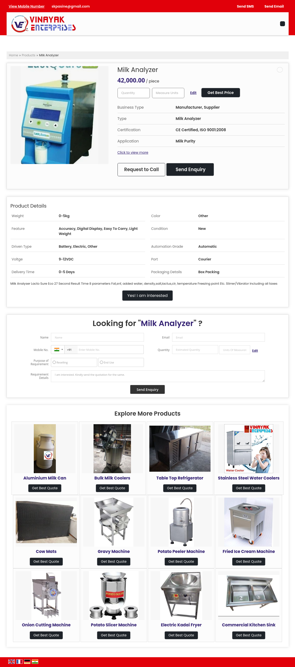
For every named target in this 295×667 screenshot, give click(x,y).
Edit (193, 92)
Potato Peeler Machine (181, 551)
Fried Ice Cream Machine (249, 551)
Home (13, 55)
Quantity (163, 350)
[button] (27, 6)
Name (44, 337)
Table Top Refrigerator (179, 478)
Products (28, 55)
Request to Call (141, 169)
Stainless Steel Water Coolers (249, 478)
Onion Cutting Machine (46, 625)
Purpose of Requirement (39, 362)
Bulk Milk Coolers (112, 478)
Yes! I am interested (147, 295)
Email (166, 337)
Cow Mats (46, 551)
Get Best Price (221, 92)
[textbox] (168, 93)
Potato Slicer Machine (114, 625)
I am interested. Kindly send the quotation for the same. (158, 376)
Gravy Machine (114, 551)
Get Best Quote (45, 488)
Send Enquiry (190, 169)
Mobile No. (41, 350)
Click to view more (133, 152)
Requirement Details (39, 376)
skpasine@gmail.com (71, 6)
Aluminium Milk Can (45, 478)
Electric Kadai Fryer (181, 625)
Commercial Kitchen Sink (249, 625)
